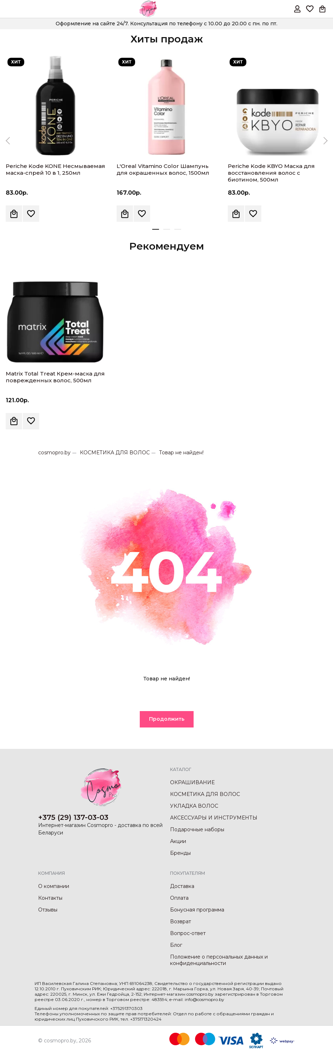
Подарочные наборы (197, 829)
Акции (178, 841)
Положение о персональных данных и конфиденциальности (219, 960)
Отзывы (47, 910)
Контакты (50, 898)
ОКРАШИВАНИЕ (192, 782)
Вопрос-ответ (188, 933)
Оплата (179, 898)
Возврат (180, 921)
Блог (176, 945)
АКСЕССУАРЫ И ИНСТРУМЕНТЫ (213, 817)
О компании (53, 886)
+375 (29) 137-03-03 (73, 817)
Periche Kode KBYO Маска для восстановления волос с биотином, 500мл (271, 173)
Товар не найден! (181, 452)
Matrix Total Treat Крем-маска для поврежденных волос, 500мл (55, 377)
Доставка (182, 886)
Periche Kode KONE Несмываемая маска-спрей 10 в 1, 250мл (55, 169)
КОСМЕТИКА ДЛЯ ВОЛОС (115, 452)
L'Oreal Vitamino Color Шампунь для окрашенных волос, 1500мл (163, 169)
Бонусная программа (197, 910)
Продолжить (166, 719)
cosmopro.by (54, 452)
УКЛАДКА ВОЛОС (194, 806)
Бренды (180, 853)
